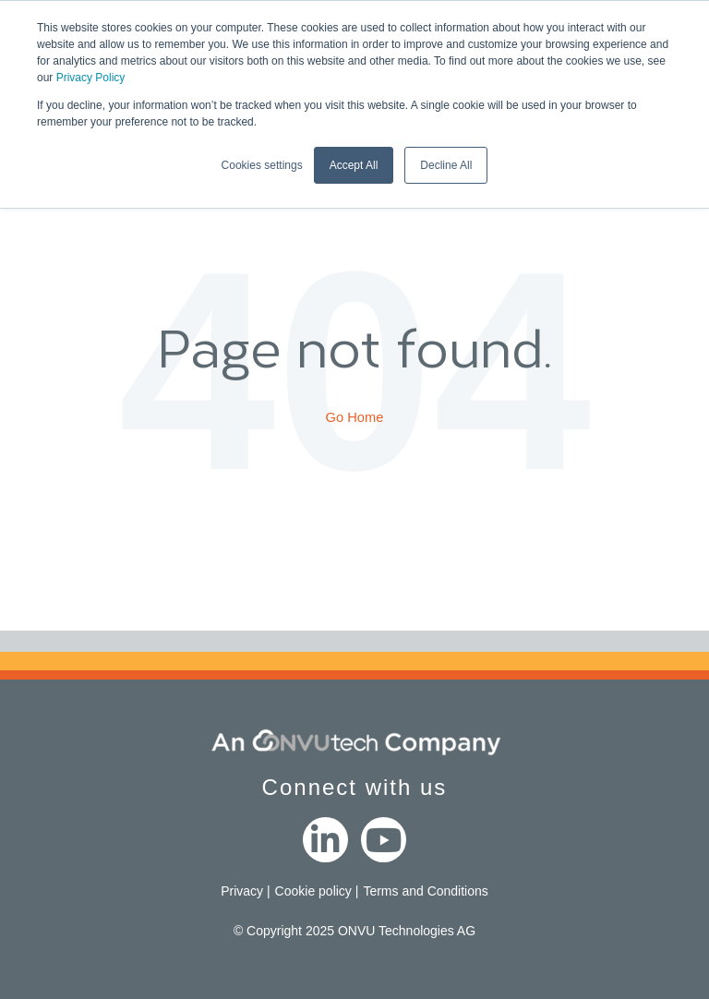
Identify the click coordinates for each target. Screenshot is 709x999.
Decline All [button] (446, 165)
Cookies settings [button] (262, 165)
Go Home (355, 417)
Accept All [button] (354, 165)
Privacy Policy (91, 77)
